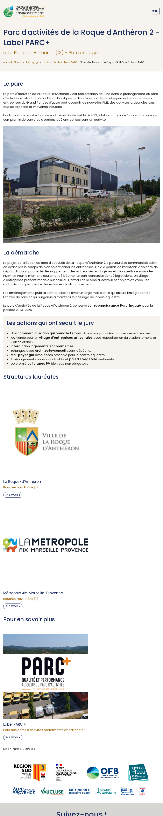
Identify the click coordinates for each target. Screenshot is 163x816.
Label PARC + (71, 62)
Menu (155, 11)
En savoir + (13, 454)
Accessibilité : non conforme (81, 786)
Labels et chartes (52, 62)
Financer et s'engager (27, 62)
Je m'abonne (81, 747)
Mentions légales (81, 793)
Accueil (7, 62)
